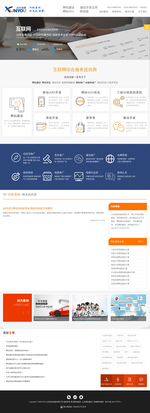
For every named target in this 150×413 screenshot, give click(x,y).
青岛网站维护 (122, 363)
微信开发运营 (89, 7)
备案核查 (136, 352)
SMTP (126, 352)
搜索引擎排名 (135, 346)
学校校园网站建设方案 (120, 280)
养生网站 (105, 352)
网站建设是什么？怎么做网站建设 (19, 359)
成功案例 (103, 11)
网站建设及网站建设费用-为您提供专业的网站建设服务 (27, 355)
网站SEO (68, 11)
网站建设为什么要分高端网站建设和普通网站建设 (25, 364)
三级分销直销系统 (129, 92)
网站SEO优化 (90, 92)
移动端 (84, 11)
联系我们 (143, 7)
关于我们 (142, 11)
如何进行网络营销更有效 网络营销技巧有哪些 (27, 208)
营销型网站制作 (12, 346)
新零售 (91, 117)
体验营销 (116, 352)
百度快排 (120, 335)
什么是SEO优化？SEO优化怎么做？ (19, 342)
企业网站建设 (107, 335)
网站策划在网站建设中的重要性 (18, 381)
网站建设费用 (133, 357)
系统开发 (52, 117)
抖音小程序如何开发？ (14, 372)
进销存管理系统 (137, 363)
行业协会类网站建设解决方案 (123, 272)
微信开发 (129, 117)
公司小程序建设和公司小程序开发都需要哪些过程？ (25, 377)
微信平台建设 (121, 346)
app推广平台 (106, 341)
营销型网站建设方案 (119, 269)
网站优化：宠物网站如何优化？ (18, 350)
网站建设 (69, 7)
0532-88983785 (106, 384)
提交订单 (129, 384)
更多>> (141, 242)
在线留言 (141, 384)
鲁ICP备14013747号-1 (113, 402)
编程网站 (105, 368)
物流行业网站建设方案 (120, 265)
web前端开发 (107, 346)
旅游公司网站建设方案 (120, 261)
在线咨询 (118, 384)
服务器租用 (132, 335)
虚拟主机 (119, 341)
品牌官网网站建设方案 (120, 284)
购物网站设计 (107, 363)
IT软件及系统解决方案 (120, 250)
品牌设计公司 (132, 341)
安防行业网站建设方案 (120, 253)
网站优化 (46, 82)
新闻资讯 (116, 11)
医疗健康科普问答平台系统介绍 (18, 368)
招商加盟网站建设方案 (120, 257)
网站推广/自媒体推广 (86, 82)
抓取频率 (120, 357)
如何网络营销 (107, 357)
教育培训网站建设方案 (120, 276)
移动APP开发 (52, 92)
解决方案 (129, 11)
